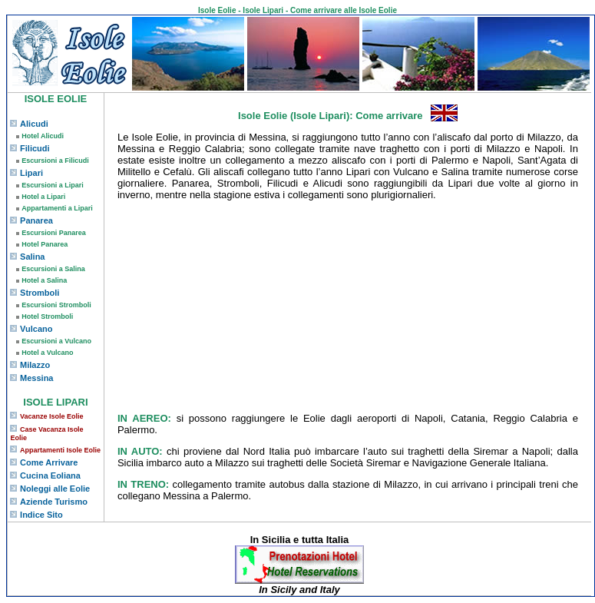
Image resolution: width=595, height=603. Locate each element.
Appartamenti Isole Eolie (60, 450)
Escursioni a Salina (53, 269)
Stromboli (39, 292)
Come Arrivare (49, 462)
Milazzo (35, 364)
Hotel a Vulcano (47, 352)
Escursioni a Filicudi (55, 160)
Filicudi (35, 148)
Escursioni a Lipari (52, 185)
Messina (36, 378)
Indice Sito (41, 514)
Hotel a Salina (44, 280)
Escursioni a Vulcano (56, 341)
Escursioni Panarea (53, 233)
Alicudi (34, 123)
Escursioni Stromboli (56, 305)
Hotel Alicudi (42, 136)
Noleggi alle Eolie (55, 488)
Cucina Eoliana (50, 475)
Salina (32, 256)
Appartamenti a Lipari (57, 208)
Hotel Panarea (44, 244)
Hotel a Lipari (43, 196)
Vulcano (36, 328)
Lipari (31, 172)
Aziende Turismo (54, 501)
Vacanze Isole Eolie (52, 416)
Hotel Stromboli (47, 316)
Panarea (36, 220)
